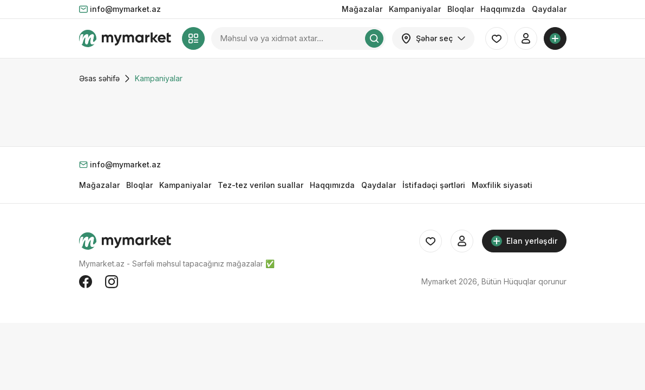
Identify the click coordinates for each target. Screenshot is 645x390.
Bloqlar (460, 9)
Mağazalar (362, 9)
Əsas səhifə (99, 78)
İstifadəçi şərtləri (433, 185)
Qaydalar (549, 9)
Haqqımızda (502, 9)
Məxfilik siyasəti (502, 185)
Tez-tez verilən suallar (260, 185)
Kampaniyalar (415, 9)
